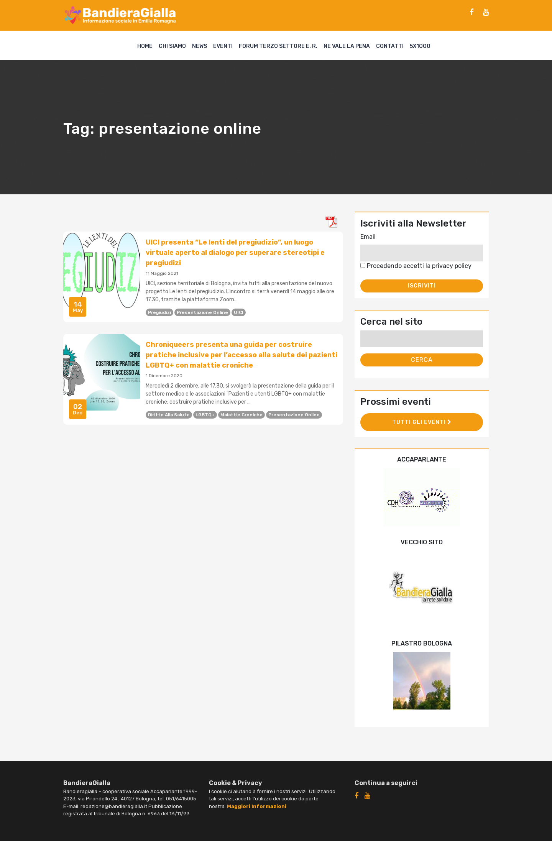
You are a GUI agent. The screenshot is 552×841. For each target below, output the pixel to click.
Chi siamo (172, 46)
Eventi (223, 46)
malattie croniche (241, 414)
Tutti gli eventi (422, 422)
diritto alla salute (169, 414)
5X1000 (420, 46)
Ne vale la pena (347, 46)
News (199, 46)
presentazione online (202, 312)
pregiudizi (159, 312)
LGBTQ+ (205, 414)
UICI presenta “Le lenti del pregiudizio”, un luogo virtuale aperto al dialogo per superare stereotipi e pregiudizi (235, 252)
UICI (238, 312)
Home (145, 46)
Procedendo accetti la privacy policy (416, 265)
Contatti (390, 46)
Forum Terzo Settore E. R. (278, 46)
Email (368, 236)
